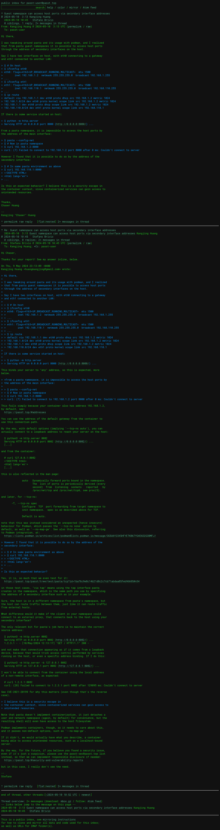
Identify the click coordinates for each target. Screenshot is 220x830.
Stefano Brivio (43, 20)
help (50, 7)
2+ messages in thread (73, 221)
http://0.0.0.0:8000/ (71, 124)
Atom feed (89, 7)
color (61, 7)
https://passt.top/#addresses (25, 412)
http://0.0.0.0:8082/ (71, 441)
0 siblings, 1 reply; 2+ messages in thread (35, 23)
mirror (73, 7)
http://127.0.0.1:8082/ (75, 665)
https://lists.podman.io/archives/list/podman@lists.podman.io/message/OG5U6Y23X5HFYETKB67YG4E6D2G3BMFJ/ (80, 535)
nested (50, 221)
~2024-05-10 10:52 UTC (61, 794)
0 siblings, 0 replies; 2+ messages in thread (37, 239)
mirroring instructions (59, 819)
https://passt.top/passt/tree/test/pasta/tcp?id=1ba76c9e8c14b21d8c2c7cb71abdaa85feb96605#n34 (72, 581)
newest (86, 794)
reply (29, 221)
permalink (74, 26)
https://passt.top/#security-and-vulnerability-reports (43, 760)
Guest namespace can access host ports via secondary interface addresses (82, 233)
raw (88, 26)
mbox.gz (66, 801)
